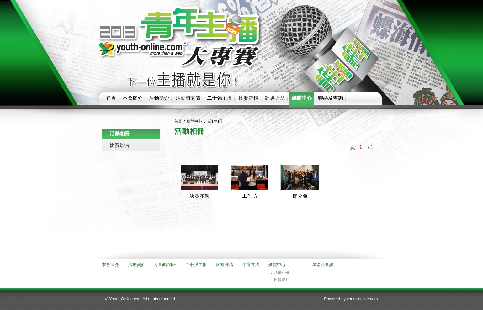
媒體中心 (302, 98)
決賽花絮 (199, 196)
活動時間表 (188, 98)
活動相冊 (120, 133)
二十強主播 (219, 98)
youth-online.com (362, 299)
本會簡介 (133, 98)
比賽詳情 (249, 98)
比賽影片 (120, 145)
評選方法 (275, 98)
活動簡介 (159, 98)
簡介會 (300, 196)
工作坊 (249, 196)
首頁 (111, 98)
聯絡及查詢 (330, 98)
